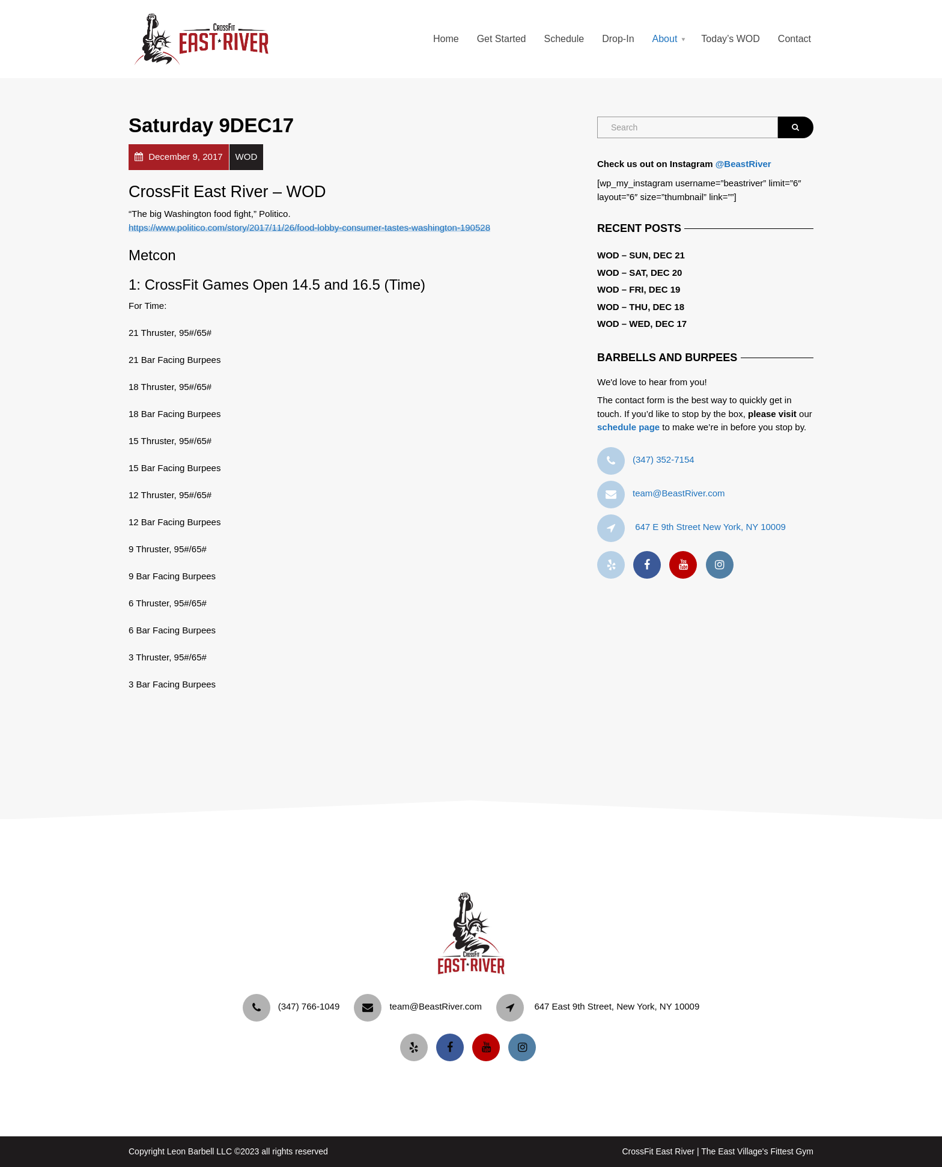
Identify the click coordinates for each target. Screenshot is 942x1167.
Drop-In (618, 39)
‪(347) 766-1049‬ (309, 1006)
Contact (794, 39)
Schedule (564, 39)
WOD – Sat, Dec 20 (639, 272)
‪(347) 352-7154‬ (663, 459)
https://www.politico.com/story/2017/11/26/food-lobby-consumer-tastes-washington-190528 (309, 227)
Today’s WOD (730, 39)
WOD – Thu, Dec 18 (640, 307)
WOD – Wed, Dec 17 (642, 323)
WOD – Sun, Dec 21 (641, 255)
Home (446, 39)
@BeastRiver (743, 164)
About (665, 39)
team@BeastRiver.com (679, 493)
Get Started (501, 39)
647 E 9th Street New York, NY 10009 (710, 527)
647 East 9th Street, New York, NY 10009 (616, 1006)
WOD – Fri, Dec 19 (638, 289)
